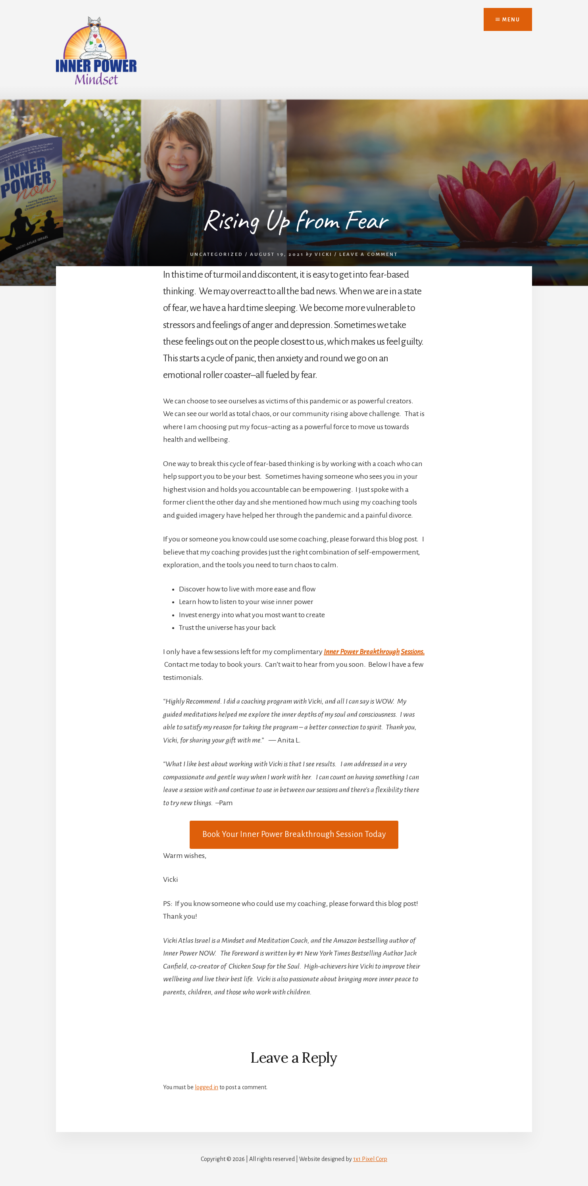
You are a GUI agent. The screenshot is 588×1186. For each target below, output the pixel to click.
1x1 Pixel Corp (370, 1159)
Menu (508, 20)
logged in (206, 1087)
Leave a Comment (368, 254)
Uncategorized (216, 254)
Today (294, 834)
